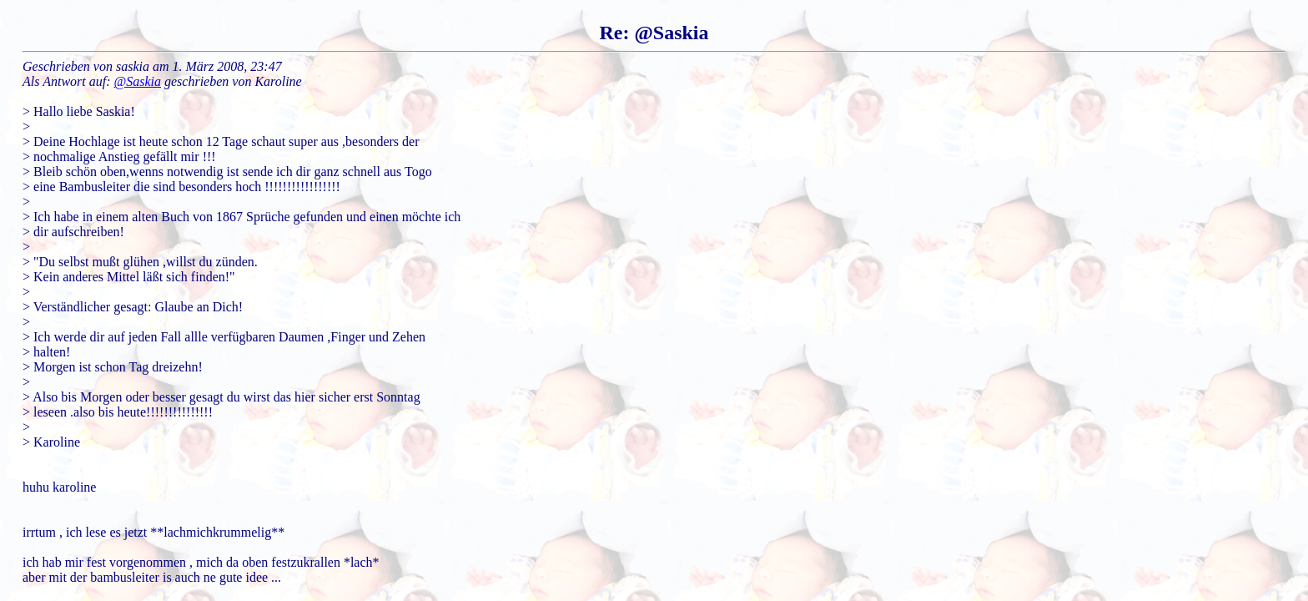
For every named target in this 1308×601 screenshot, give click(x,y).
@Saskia (138, 81)
